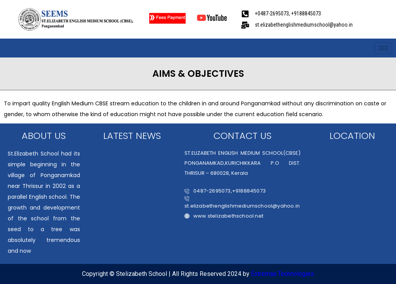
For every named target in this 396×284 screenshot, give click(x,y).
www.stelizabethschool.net (223, 216)
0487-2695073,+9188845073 (225, 190)
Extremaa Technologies (282, 273)
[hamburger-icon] (383, 48)
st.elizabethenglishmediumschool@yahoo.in (242, 203)
